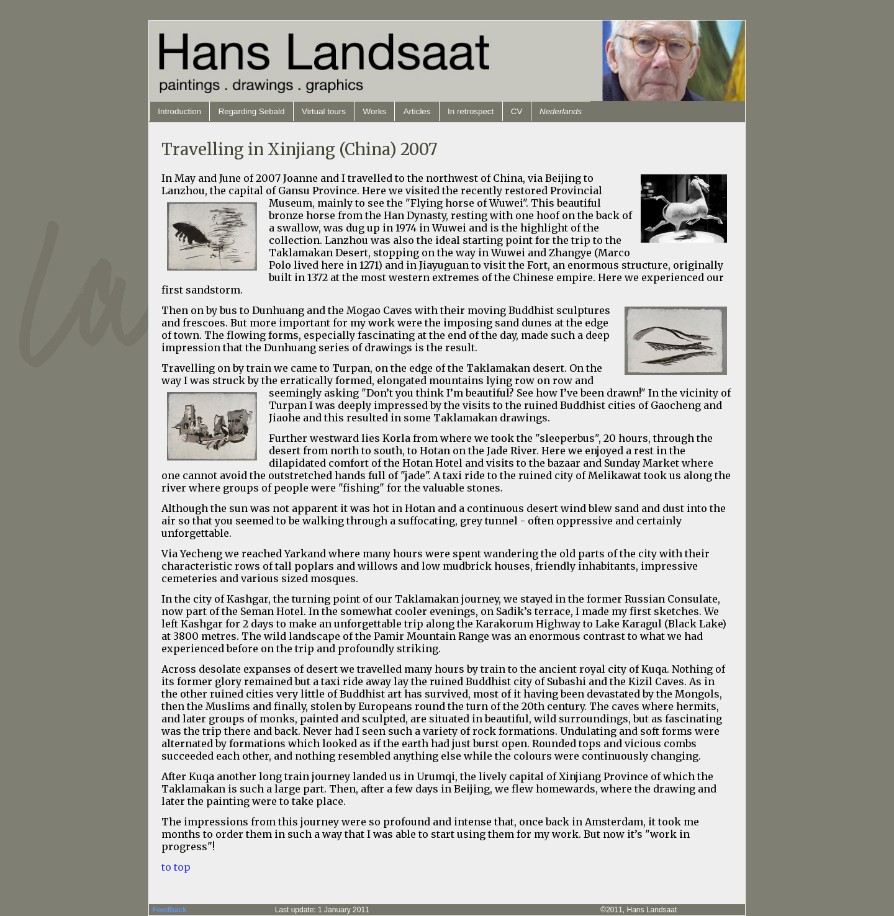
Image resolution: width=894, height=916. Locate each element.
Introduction (179, 111)
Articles (417, 111)
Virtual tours (324, 111)
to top (176, 867)
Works (375, 111)
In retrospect (471, 111)
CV (517, 111)
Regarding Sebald (252, 111)
